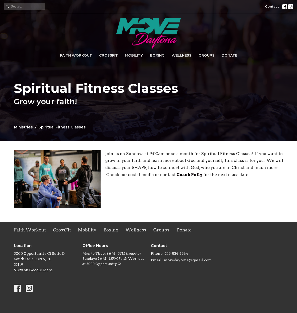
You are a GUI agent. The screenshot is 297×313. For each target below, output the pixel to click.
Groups (207, 55)
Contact (272, 6)
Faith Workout (76, 55)
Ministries (23, 127)
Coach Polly (189, 174)
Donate (229, 55)
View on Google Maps (33, 270)
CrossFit (108, 55)
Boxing (157, 55)
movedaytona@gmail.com (188, 260)
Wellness (181, 55)
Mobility (134, 55)
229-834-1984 (176, 253)
